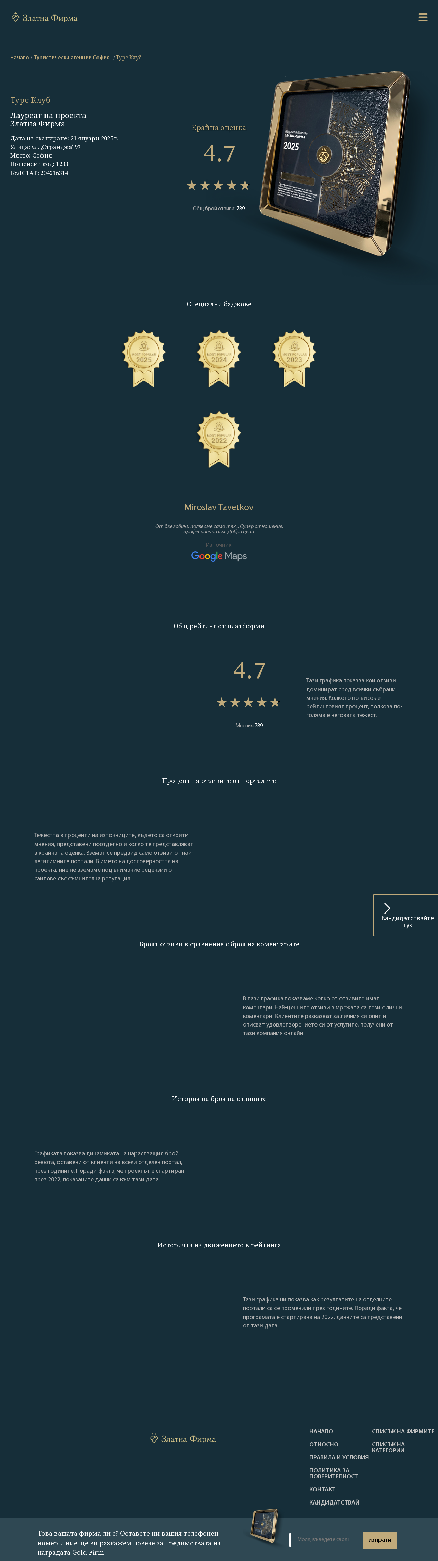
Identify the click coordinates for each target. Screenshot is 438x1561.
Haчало (321, 1432)
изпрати (379, 1540)
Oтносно (323, 1445)
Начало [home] (19, 58)
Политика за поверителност (334, 1474)
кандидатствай (334, 1503)
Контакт (322, 1490)
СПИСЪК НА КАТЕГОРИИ (388, 1448)
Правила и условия (339, 1458)
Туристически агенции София (72, 58)
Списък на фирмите (403, 1432)
